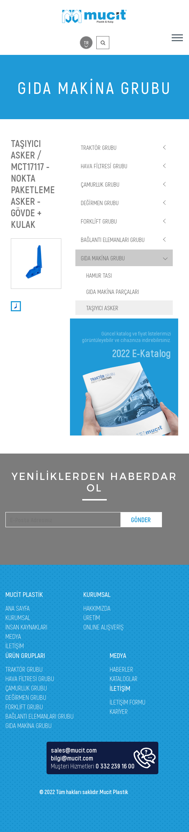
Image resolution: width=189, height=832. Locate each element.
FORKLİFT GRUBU (99, 221)
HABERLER (121, 669)
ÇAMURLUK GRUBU (100, 184)
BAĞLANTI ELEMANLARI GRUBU (113, 239)
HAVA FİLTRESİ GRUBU (104, 165)
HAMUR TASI (99, 275)
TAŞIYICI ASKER (102, 307)
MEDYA (13, 636)
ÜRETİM (91, 617)
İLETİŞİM (14, 646)
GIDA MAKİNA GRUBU (103, 257)
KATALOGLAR (123, 678)
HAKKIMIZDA (96, 608)
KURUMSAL (17, 617)
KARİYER (119, 711)
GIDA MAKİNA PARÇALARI (112, 291)
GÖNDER (141, 520)
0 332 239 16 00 (115, 766)
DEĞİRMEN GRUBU (100, 202)
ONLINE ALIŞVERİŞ (103, 627)
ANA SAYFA (17, 608)
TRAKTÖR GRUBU (99, 147)
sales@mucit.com (74, 750)
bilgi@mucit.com (72, 758)
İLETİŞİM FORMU (127, 702)
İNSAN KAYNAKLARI (26, 627)
